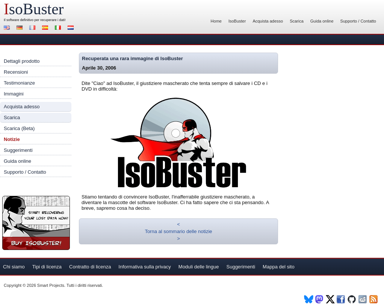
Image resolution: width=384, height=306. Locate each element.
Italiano (59, 28)
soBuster (33, 9)
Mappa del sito (279, 267)
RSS (374, 299)
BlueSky (308, 299)
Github (352, 299)
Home (216, 21)
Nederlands (72, 28)
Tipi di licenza (47, 267)
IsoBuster (237, 21)
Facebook (341, 299)
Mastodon (319, 299)
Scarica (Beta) (19, 128)
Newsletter (363, 299)
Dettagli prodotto (21, 61)
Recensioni (16, 72)
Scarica (297, 21)
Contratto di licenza (90, 267)
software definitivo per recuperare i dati (35, 20)
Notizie (12, 139)
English (8, 28)
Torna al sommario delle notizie (178, 231)
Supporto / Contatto (358, 21)
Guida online (322, 21)
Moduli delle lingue (198, 267)
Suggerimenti (18, 150)
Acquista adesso (267, 21)
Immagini (14, 94)
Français (33, 28)
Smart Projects (50, 285)
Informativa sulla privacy (144, 267)
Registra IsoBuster (36, 223)
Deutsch (21, 28)
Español (46, 28)
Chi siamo (14, 267)
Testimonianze (19, 83)
